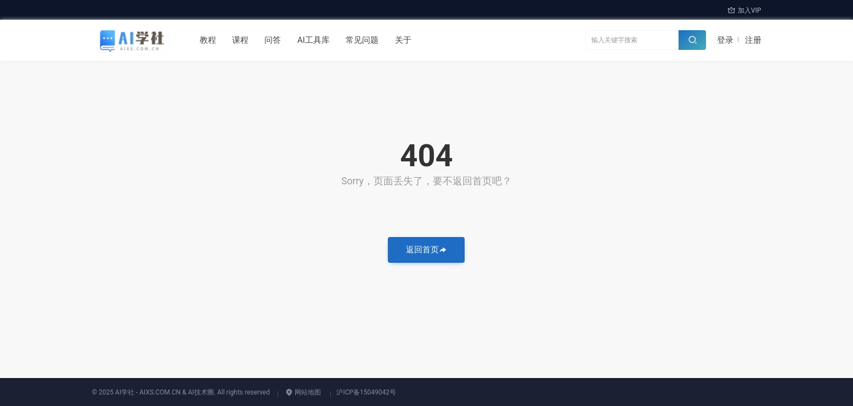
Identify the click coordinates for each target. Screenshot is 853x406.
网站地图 (303, 392)
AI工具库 (313, 40)
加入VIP (744, 10)
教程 (208, 40)
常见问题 (362, 40)
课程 (240, 40)
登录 (725, 40)
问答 (272, 40)
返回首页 (426, 250)
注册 (753, 40)
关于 (403, 40)
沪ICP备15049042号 (366, 392)
